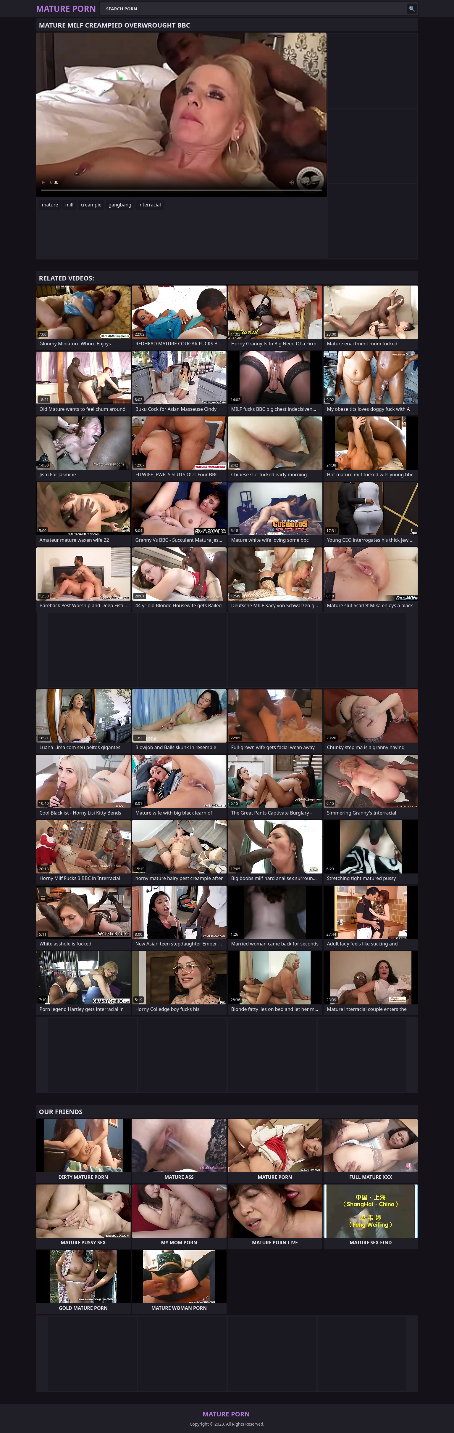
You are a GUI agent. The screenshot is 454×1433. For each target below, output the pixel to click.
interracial (149, 204)
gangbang (120, 204)
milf (69, 204)
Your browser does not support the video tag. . (181, 115)
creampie (91, 204)
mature (50, 204)
